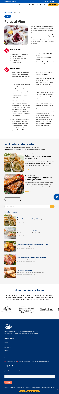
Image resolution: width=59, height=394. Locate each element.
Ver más (27, 170)
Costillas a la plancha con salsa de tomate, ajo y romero (38, 178)
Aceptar (22, 391)
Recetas (10, 12)
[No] (57, 390)
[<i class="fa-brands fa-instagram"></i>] (47, 1)
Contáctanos (53, 5)
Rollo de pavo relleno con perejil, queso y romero (38, 157)
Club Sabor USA (33, 5)
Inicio (8, 5)
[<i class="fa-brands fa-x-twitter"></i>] (50, 1)
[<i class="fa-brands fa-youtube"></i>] (53, 1)
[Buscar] (52, 206)
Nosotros (14, 5)
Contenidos (43, 5)
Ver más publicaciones (13, 199)
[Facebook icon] (45, 1)
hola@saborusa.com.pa (12, 361)
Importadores (23, 5)
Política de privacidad (32, 391)
